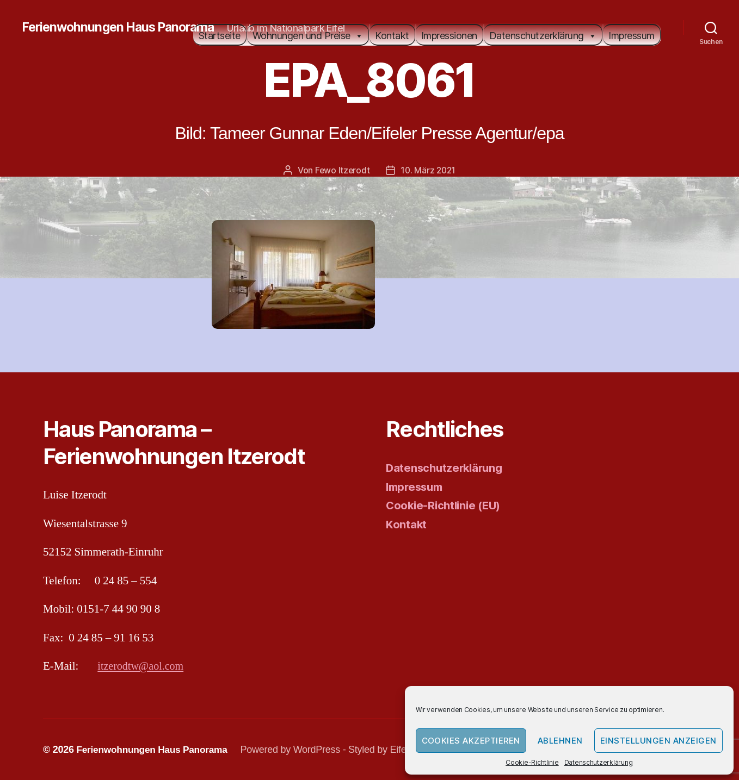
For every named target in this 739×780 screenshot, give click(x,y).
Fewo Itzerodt (341, 170)
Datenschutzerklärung (598, 762)
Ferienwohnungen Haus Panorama (122, 27)
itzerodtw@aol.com (142, 666)
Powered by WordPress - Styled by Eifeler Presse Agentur (368, 749)
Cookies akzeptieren (471, 740)
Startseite (220, 35)
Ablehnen (560, 740)
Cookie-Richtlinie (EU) (446, 505)
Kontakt (392, 35)
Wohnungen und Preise (308, 35)
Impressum (631, 35)
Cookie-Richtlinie (532, 762)
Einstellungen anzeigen (658, 740)
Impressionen (449, 35)
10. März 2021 (428, 170)
